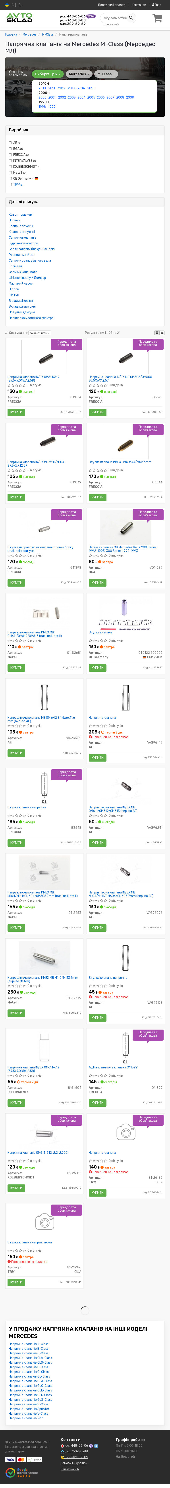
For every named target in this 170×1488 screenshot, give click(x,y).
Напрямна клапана (102, 719)
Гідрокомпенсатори (23, 243)
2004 (81, 97)
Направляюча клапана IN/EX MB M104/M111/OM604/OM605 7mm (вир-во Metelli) (43, 896)
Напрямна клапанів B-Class (28, 1352)
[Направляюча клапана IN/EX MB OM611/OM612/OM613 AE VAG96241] (125, 789)
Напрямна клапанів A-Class (28, 1348)
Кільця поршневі (21, 214)
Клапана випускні (22, 232)
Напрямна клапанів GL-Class (29, 1380)
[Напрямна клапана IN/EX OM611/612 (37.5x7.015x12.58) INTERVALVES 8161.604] (44, 1050)
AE (15, 142)
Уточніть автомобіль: (18, 73)
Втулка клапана (101, 633)
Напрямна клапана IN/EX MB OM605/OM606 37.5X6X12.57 (120, 378)
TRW (18, 184)
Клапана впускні (21, 226)
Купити (17, 412)
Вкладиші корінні (21, 300)
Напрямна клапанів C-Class (28, 1357)
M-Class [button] (106, 74)
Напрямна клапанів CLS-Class (30, 1366)
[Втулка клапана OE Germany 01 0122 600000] (126, 613)
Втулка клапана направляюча (30, 1246)
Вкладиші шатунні (22, 306)
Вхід (156, 5)
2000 (42, 97)
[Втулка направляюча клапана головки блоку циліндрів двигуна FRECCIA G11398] (44, 528)
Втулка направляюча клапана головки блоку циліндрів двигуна (41, 549)
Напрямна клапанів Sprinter (29, 1413)
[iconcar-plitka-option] (157, 332)
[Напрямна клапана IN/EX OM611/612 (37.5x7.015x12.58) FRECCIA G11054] (44, 357)
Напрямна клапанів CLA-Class (30, 1362)
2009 (130, 97)
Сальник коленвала (23, 272)
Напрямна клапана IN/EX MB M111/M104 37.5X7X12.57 (36, 464)
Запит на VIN (70, 1473)
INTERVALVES (22, 160)
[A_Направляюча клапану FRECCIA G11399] (125, 1050)
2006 (101, 97)
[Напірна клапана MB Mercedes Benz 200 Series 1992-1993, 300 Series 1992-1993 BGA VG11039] (125, 528)
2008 (120, 97)
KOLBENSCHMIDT (24, 166)
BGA (16, 148)
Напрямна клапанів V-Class (28, 1417)
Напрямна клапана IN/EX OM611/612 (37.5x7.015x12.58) (34, 378)
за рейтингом (40, 332)
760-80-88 (73, 20)
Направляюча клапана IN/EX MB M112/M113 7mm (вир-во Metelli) (43, 982)
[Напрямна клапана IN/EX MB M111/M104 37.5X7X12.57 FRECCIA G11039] (44, 442)
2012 (61, 88)
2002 (62, 97)
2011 (51, 88)
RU (21, 5)
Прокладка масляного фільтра (31, 318)
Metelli (17, 172)
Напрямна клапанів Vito (26, 1422)
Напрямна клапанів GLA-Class (30, 1385)
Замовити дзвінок (74, 1467)
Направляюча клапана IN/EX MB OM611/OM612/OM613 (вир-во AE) (113, 811)
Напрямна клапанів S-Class (28, 1408)
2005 (91, 97)
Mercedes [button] (79, 74)
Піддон (14, 289)
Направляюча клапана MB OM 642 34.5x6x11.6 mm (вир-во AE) (41, 720)
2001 (52, 97)
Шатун (14, 295)
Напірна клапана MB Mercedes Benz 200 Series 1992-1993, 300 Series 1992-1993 (123, 549)
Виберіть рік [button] (47, 74)
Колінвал (15, 266)
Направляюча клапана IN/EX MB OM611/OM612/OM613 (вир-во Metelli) (35, 635)
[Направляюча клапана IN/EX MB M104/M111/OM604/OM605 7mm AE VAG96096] (125, 874)
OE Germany (24, 178)
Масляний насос (21, 283)
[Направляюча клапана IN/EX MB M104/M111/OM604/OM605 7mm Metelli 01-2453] (44, 874)
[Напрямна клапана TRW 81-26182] (125, 1136)
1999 (52, 106)
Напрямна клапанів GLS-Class (30, 1403)
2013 (71, 88)
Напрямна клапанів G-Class (29, 1376)
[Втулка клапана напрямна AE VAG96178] (126, 960)
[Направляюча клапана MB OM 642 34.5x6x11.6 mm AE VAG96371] (44, 699)
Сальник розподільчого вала (30, 260)
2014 (81, 88)
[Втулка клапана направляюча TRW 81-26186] (44, 1226)
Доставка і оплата (111, 5)
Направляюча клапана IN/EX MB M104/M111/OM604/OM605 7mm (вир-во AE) (121, 896)
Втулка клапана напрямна (27, 809)
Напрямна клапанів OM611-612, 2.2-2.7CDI (38, 1156)
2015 (91, 88)
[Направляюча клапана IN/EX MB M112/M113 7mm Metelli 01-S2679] (44, 960)
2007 (110, 97)
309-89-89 (73, 24)
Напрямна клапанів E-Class (28, 1371)
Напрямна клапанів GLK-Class (30, 1399)
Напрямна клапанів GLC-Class (30, 1389)
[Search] (130, 18)
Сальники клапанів (22, 237)
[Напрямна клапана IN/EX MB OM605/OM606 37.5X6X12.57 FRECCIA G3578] (126, 357)
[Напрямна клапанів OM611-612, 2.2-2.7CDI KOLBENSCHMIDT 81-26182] (44, 1136)
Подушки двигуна (22, 312)
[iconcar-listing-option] (162, 332)
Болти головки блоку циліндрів (32, 249)
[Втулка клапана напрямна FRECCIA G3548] (44, 789)
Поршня (14, 220)
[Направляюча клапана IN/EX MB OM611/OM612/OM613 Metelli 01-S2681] (44, 613)
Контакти (138, 5)
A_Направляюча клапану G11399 (113, 1070)
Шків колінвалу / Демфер (27, 277)
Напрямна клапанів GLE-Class (30, 1394)
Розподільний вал (22, 255)
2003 (72, 97)
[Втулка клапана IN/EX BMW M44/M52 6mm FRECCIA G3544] (126, 442)
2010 (42, 88)
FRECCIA (19, 154)
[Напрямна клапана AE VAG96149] (126, 699)
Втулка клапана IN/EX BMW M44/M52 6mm (120, 462)
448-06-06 (73, 16)
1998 (42, 106)
